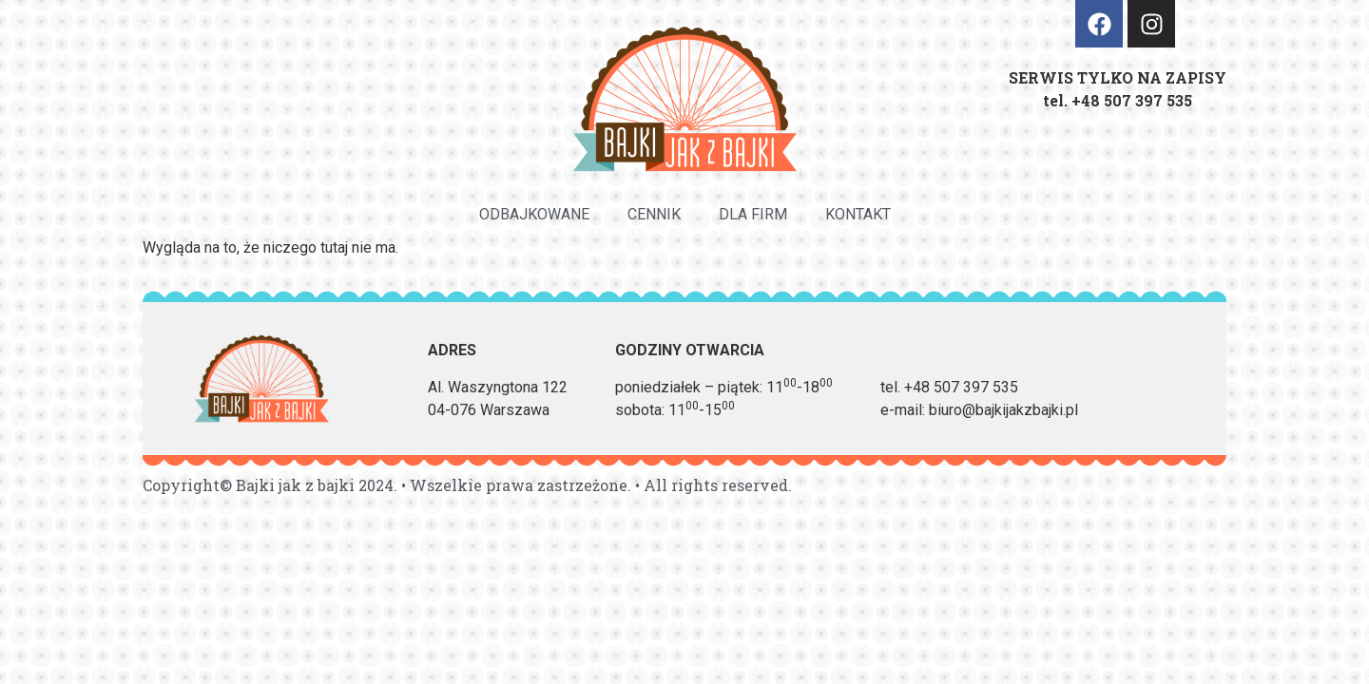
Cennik (654, 214)
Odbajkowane (534, 214)
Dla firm (753, 214)
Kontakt (858, 214)
